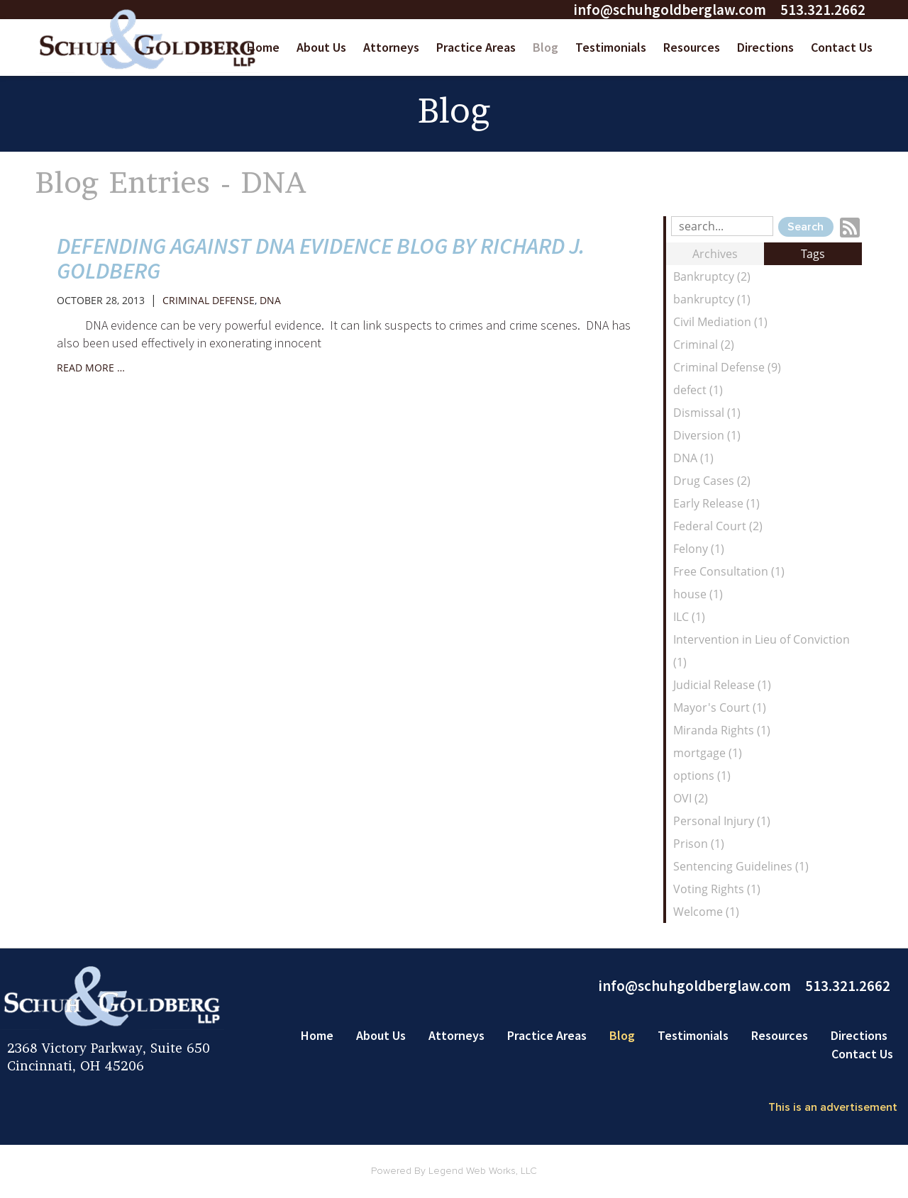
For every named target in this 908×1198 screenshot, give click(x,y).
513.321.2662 (822, 9)
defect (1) (698, 390)
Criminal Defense (208, 300)
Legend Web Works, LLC (482, 1171)
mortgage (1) (707, 753)
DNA (270, 300)
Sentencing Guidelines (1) (741, 866)
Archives (715, 254)
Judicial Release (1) (722, 685)
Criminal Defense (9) (727, 367)
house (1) (698, 594)
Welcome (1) (706, 911)
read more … (91, 367)
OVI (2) (690, 798)
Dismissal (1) (707, 412)
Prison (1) (698, 843)
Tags (813, 254)
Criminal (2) (703, 344)
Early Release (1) (716, 503)
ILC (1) (689, 617)
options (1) (702, 775)
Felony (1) (698, 548)
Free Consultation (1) (729, 571)
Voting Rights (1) (716, 889)
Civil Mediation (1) (720, 322)
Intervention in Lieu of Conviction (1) (761, 651)
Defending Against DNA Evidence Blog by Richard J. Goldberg (321, 258)
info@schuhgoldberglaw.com (669, 9)
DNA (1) (693, 458)
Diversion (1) (707, 435)
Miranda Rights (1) (721, 730)
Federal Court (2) (718, 526)
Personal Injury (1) (721, 821)
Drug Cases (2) (712, 480)
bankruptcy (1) (712, 299)
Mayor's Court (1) (719, 707)
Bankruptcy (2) (712, 276)
